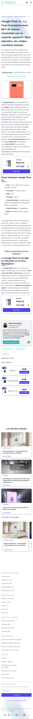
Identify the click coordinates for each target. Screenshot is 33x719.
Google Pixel (20, 349)
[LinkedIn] (28, 342)
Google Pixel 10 (6, 583)
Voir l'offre (16, 171)
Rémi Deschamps (7, 72)
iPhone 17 (4, 606)
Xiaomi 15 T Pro (6, 580)
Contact (4, 658)
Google (6, 107)
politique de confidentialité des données (16, 700)
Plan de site (5, 674)
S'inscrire (16, 695)
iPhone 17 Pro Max (7, 598)
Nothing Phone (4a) (7, 590)
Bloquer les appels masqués (10, 646)
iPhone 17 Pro (5, 602)
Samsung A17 (5, 576)
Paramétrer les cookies (9, 671)
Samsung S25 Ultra (7, 628)
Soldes (5, 354)
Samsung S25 (6, 631)
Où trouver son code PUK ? (10, 650)
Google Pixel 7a (8, 102)
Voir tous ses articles (11, 342)
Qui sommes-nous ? (8, 678)
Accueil (3, 16)
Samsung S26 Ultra (7, 621)
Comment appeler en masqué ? (11, 639)
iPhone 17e (4, 609)
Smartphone (10, 16)
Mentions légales (6, 661)
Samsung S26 (6, 624)
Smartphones (7, 349)
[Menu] (31, 2)
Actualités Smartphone (19, 16)
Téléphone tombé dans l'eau (10, 643)
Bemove (12, 710)
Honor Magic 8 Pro (7, 587)
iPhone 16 (4, 613)
